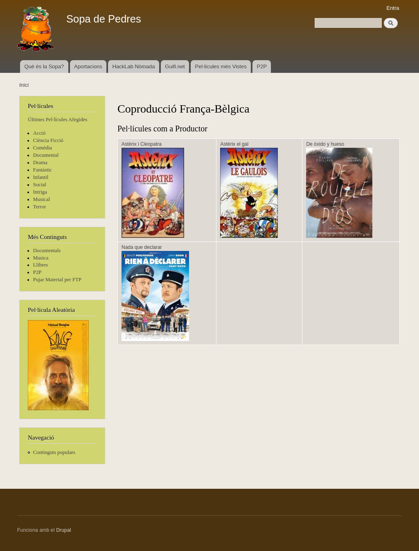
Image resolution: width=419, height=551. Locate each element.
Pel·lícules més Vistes (221, 66)
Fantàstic (42, 170)
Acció (39, 133)
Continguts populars (54, 452)
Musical (41, 199)
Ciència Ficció (48, 140)
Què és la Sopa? (44, 66)
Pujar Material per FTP (57, 279)
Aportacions (88, 66)
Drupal (63, 530)
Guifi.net (175, 66)
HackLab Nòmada (133, 66)
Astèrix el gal (234, 144)
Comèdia (42, 148)
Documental (46, 155)
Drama (40, 162)
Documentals (47, 250)
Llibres (40, 265)
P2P (262, 66)
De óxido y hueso (325, 144)
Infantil (41, 177)
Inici (24, 85)
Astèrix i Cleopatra (142, 144)
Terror (39, 207)
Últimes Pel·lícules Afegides (57, 119)
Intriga (40, 192)
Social (39, 184)
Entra (392, 8)
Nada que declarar (142, 247)
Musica (41, 258)
